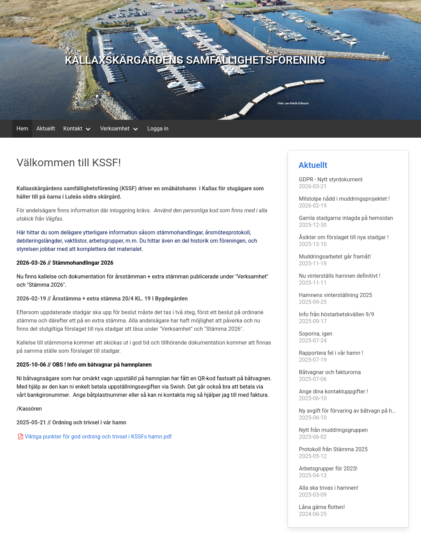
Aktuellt (45, 128)
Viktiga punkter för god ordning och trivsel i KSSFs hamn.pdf (94, 436)
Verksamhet (114, 128)
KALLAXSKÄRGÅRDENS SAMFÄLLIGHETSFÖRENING (195, 59)
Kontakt (72, 128)
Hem (22, 128)
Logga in (158, 128)
